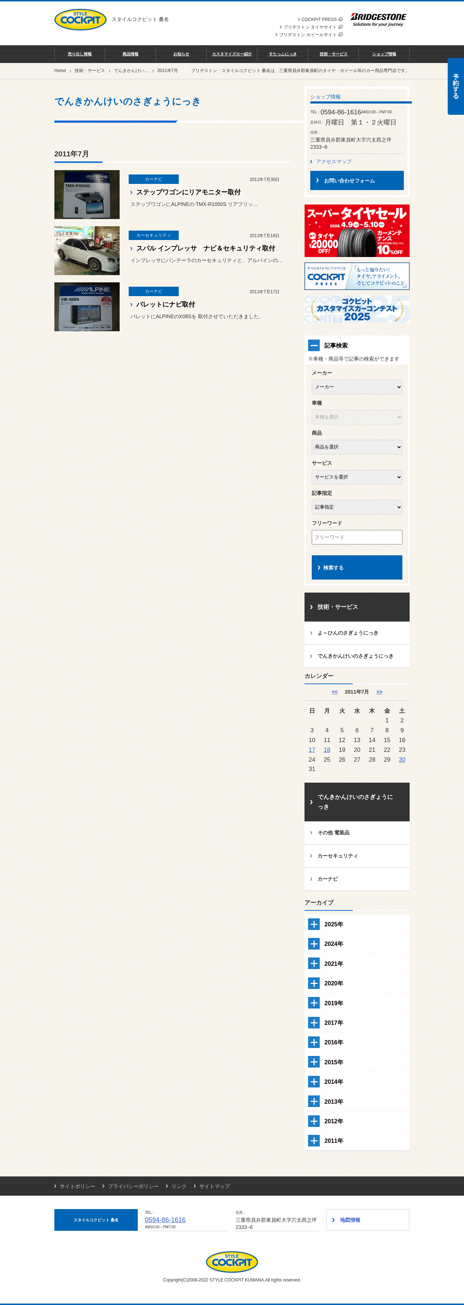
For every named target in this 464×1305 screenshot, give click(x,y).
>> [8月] (379, 692)
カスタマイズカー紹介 (232, 54)
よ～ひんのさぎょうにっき (348, 633)
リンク (179, 1186)
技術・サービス (334, 54)
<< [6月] (334, 692)
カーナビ (328, 879)
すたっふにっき (283, 54)
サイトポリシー (77, 1186)
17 (312, 749)
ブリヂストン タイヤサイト (313, 27)
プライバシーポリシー (133, 1186)
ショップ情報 (384, 54)
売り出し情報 (80, 54)
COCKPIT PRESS (322, 19)
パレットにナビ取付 (165, 304)
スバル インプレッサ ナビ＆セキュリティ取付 (205, 248)
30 (402, 759)
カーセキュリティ (338, 856)
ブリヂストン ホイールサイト (311, 34)
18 (327, 749)
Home (60, 70)
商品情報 (130, 54)
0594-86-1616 (165, 1220)
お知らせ (181, 54)
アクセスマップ (334, 161)
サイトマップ (214, 1186)
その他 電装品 (333, 832)
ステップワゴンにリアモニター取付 (188, 192)
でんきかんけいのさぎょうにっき (146, 70)
